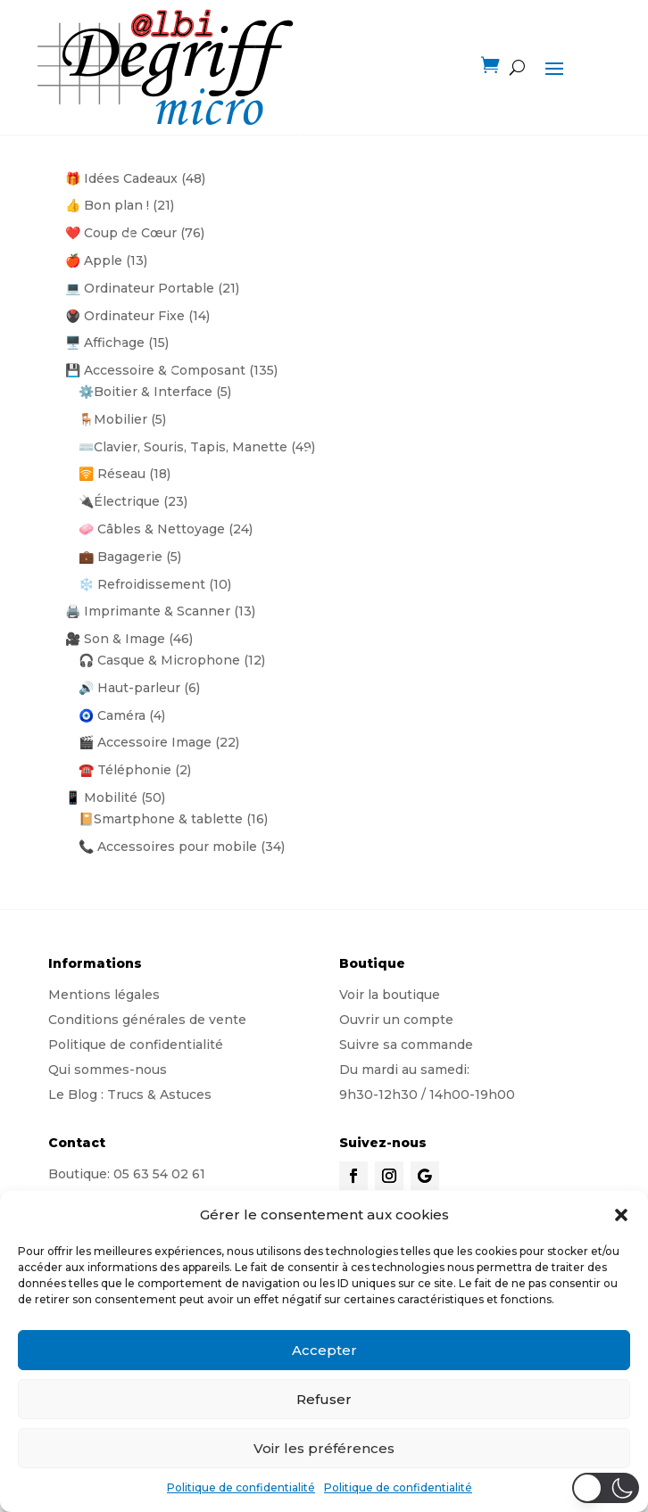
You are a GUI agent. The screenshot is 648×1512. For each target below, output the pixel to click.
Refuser (324, 1399)
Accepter (324, 1350)
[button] (621, 1215)
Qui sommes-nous (107, 1070)
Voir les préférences (324, 1448)
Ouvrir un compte (396, 1020)
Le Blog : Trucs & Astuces (130, 1094)
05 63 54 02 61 (159, 1174)
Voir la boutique (389, 995)
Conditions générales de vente (147, 1020)
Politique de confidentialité (241, 1487)
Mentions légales (104, 995)
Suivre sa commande (406, 1045)
